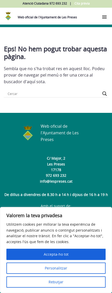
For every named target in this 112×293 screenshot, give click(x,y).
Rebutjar (56, 281)
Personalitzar (56, 268)
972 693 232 (56, 175)
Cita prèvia (82, 3)
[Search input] (54, 93)
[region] (56, 250)
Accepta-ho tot (56, 254)
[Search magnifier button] (104, 93)
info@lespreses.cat (56, 181)
